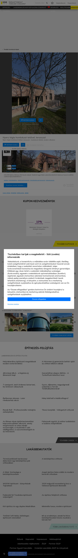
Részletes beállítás (13, 304)
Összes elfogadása (39, 299)
